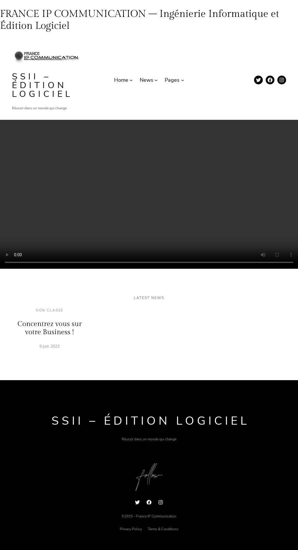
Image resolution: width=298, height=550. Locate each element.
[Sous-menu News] (156, 80)
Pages (172, 79)
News (146, 79)
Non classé (49, 310)
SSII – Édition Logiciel (42, 85)
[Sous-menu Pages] (182, 80)
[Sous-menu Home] (131, 80)
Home (121, 79)
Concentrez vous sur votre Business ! (49, 328)
